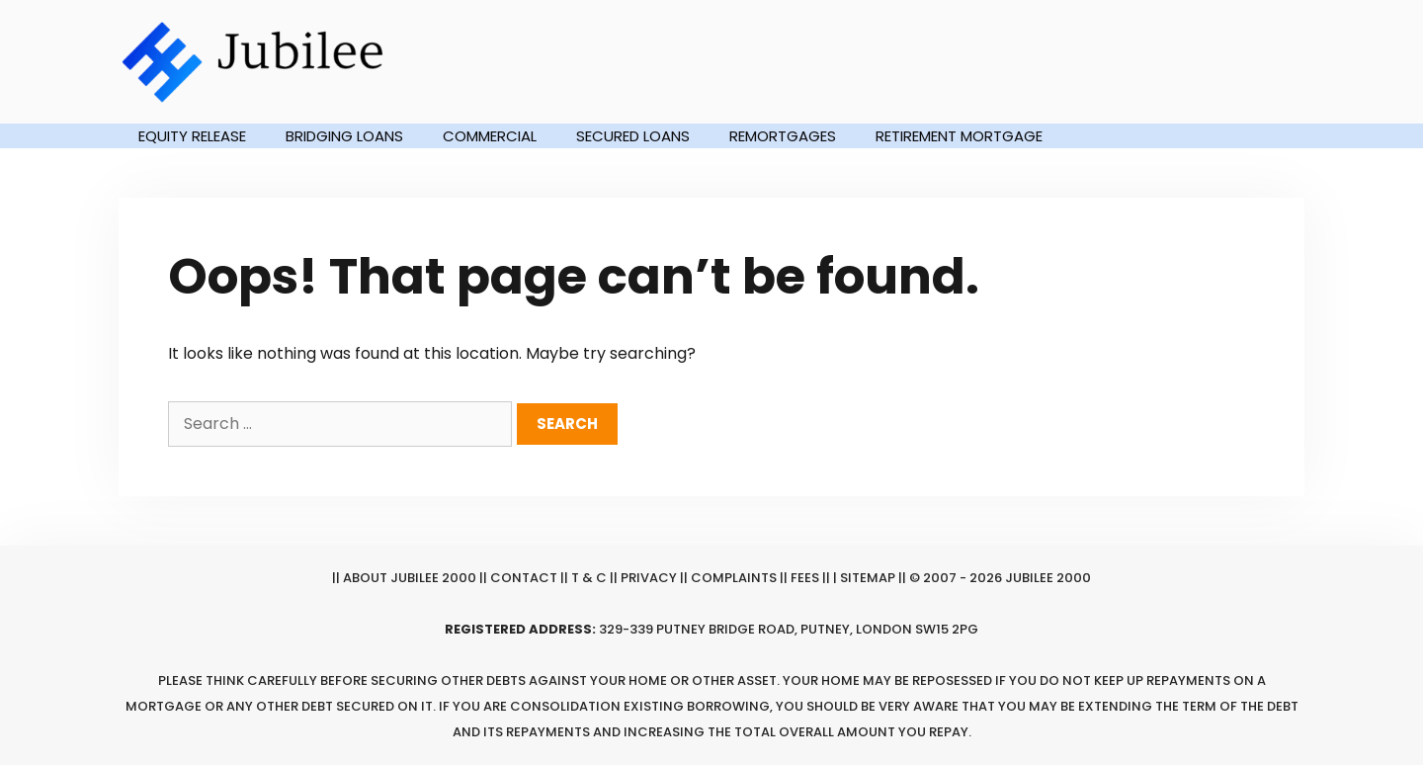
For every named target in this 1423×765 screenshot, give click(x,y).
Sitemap (867, 577)
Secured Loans (633, 136)
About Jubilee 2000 (409, 577)
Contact (523, 577)
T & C (589, 577)
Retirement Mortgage (959, 136)
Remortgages (782, 136)
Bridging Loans (344, 136)
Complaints (734, 577)
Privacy (649, 577)
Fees (805, 577)
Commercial (490, 136)
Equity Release (192, 136)
